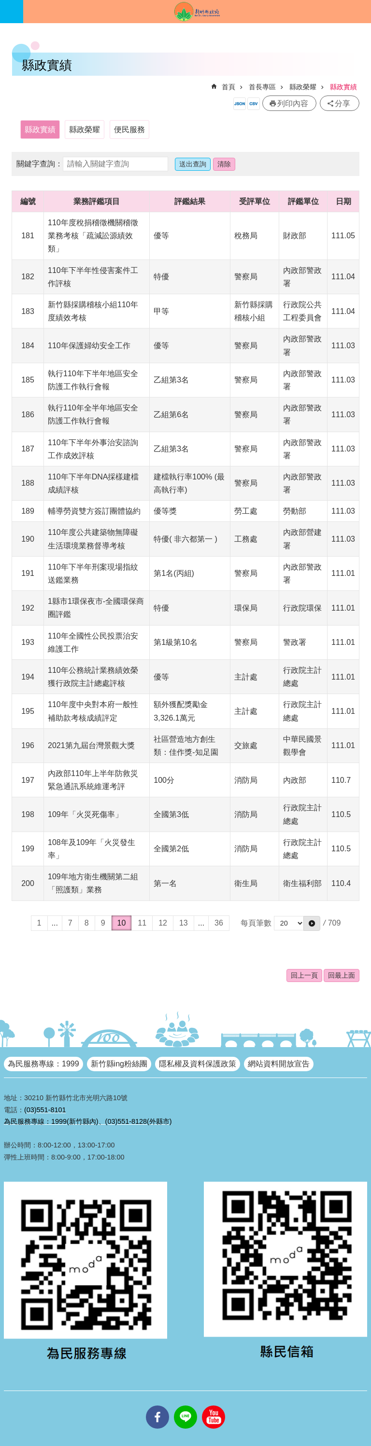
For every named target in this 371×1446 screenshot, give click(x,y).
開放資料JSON (239, 103)
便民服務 (129, 129)
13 (183, 923)
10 (121, 923)
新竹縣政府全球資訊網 (197, 11)
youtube (214, 1405)
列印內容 (292, 103)
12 (162, 923)
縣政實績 (343, 87)
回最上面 (341, 975)
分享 (342, 103)
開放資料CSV (253, 103)
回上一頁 (304, 975)
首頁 (228, 87)
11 (142, 923)
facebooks (157, 1405)
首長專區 (262, 87)
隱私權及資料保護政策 (197, 1064)
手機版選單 (11, 11)
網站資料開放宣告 (279, 1064)
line (185, 1405)
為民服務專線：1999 (43, 1064)
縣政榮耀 (302, 87)
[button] (311, 923)
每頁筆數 (256, 923)
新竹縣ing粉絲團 (119, 1064)
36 (218, 923)
